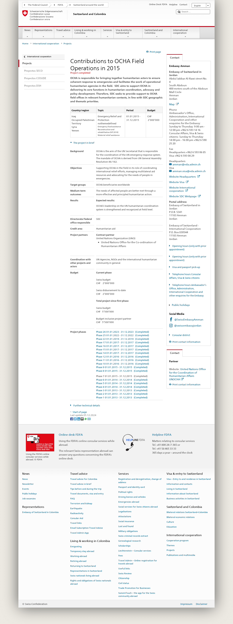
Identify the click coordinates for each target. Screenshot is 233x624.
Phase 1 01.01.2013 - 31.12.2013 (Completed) (121, 397)
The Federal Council (38, 5)
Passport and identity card (131, 487)
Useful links (124, 568)
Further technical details (86, 405)
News (27, 33)
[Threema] (82, 418)
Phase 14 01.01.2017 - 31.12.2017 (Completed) (122, 353)
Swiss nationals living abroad (84, 575)
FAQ (72, 498)
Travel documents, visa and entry (87, 493)
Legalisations (124, 511)
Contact (173, 57)
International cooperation (185, 33)
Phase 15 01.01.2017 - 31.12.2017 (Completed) (122, 349)
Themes (171, 545)
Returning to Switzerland (83, 566)
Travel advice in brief (80, 484)
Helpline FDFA (161, 434)
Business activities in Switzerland (183, 498)
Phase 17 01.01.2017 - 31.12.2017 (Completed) (122, 342)
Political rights (125, 492)
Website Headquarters (184, 176)
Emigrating (76, 546)
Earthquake (76, 508)
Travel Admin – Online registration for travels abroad (137, 562)
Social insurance (126, 521)
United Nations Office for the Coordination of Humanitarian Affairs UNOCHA (187, 374)
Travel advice (63, 33)
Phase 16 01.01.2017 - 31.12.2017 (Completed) (122, 346)
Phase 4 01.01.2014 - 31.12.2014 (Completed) (121, 387)
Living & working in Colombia (87, 33)
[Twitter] (75, 418)
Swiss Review (125, 573)
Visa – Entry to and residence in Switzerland (189, 479)
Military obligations (128, 531)
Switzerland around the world (88, 5)
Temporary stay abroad (82, 551)
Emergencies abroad (128, 502)
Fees (120, 555)
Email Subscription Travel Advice (86, 528)
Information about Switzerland (182, 493)
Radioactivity (76, 513)
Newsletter (28, 484)
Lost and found (125, 526)
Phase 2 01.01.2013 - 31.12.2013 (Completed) (121, 394)
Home (25, 43)
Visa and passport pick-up (186, 267)
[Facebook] (72, 418)
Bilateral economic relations (181, 517)
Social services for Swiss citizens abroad (138, 506)
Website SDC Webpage (185, 196)
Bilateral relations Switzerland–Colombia (187, 512)
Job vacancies (29, 498)
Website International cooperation (182, 189)
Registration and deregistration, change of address (139, 480)
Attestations (124, 516)
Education (172, 527)
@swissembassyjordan (187, 325)
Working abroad (78, 556)
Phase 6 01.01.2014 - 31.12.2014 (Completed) (121, 380)
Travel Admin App (79, 533)
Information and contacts (179, 484)
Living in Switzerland (177, 488)
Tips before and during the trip (85, 488)
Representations (43, 33)
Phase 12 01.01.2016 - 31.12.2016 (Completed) (122, 356)
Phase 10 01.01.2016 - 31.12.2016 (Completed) (122, 364)
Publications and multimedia (181, 555)
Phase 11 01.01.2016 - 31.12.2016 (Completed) (122, 360)
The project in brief (83, 142)
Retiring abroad (78, 561)
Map (174, 104)
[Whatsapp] (86, 418)
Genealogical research (129, 541)
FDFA (60, 5)
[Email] (89, 418)
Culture (170, 522)
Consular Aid (76, 518)
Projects (171, 550)
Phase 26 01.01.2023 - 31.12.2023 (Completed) (122, 332)
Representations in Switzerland (86, 570)
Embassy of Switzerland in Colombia (40, 512)
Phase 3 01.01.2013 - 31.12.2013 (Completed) (121, 390)
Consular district (181, 335)
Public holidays (181, 304)
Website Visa (179, 182)
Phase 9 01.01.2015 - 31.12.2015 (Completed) (121, 367)
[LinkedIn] (79, 418)
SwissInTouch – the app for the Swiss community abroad (136, 594)
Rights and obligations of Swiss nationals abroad (90, 582)
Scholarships (124, 546)
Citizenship (123, 578)
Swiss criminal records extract (133, 536)
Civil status (123, 583)
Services (107, 33)
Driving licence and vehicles (132, 497)
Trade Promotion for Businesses (134, 588)
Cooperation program (178, 540)
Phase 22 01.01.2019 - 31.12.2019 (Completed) (122, 339)
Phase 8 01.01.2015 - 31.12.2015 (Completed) (121, 371)
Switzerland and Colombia (157, 33)
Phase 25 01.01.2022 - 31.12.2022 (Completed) (122, 335)
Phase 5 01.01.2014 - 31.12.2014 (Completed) (121, 383)
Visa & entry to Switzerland (128, 33)
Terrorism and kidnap (81, 503)
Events (25, 488)
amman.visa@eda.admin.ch (189, 171)
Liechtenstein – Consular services (134, 550)
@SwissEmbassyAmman (188, 319)
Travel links (76, 523)
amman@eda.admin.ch (187, 164)
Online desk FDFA (71, 434)
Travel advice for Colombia (83, 479)
